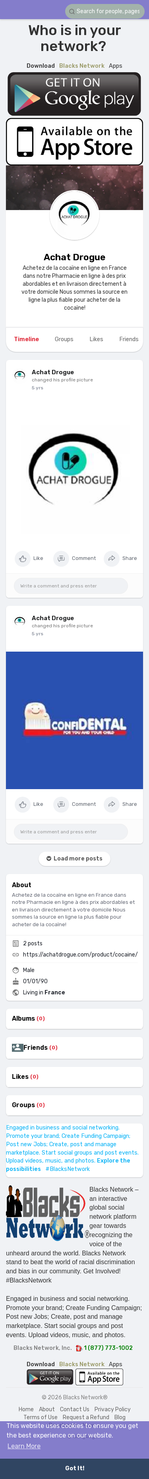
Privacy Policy (113, 1409)
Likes (20, 1077)
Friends (35, 1048)
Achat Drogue (74, 257)
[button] (105, 11)
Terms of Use (40, 1417)
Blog (120, 1417)
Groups (23, 1105)
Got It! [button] (74, 1468)
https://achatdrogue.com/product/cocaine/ (80, 954)
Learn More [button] (24, 1446)
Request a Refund (86, 1417)
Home (26, 1409)
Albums (23, 1018)
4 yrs (38, 388)
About (47, 1409)
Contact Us (74, 1409)
